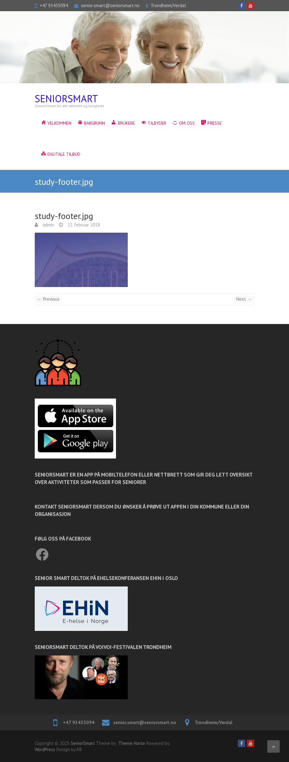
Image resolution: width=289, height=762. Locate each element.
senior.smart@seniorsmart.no (110, 5)
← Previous (48, 299)
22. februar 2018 (83, 225)
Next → (244, 299)
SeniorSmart (66, 98)
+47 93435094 (54, 5)
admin (47, 225)
